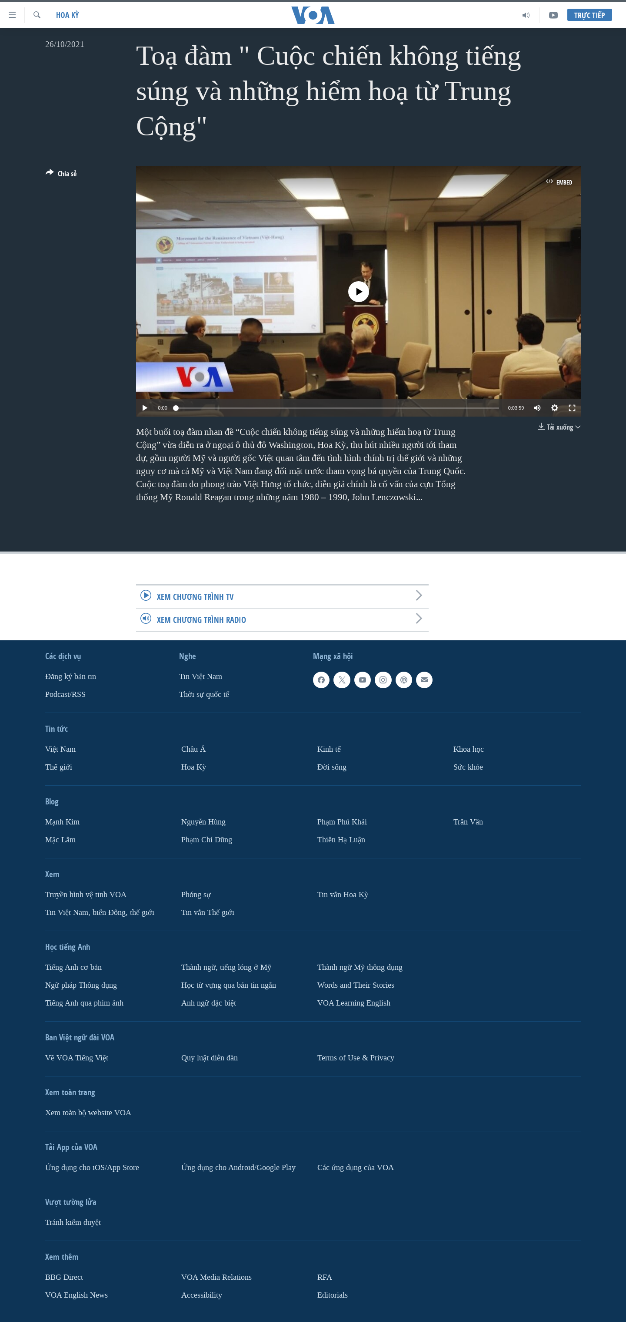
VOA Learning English (353, 1003)
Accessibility (201, 1295)
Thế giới (58, 767)
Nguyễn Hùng (203, 822)
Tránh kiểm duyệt (73, 1223)
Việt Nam (60, 749)
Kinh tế (329, 749)
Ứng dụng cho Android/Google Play (238, 1168)
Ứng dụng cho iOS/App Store (92, 1168)
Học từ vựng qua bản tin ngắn (228, 985)
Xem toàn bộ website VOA (88, 1113)
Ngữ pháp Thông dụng (81, 985)
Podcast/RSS (65, 695)
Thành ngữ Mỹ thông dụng (360, 967)
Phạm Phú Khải (342, 822)
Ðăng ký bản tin (70, 677)
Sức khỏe (468, 767)
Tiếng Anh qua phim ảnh (84, 1003)
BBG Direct (64, 1277)
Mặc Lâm (60, 840)
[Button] (61, 175)
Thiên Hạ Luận (341, 840)
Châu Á (193, 749)
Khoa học (468, 749)
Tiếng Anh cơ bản (73, 967)
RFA (324, 1277)
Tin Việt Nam (200, 677)
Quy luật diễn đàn (209, 1058)
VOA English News (76, 1295)
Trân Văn (468, 822)
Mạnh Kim (62, 822)
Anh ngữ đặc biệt (208, 1003)
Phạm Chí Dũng (206, 840)
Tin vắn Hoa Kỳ (342, 895)
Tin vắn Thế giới (207, 913)
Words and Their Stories (355, 985)
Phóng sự (196, 895)
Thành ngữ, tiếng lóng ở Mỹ (226, 967)
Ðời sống (331, 767)
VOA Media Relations (216, 1277)
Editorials (332, 1295)
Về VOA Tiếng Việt (76, 1058)
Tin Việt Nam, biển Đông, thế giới (99, 913)
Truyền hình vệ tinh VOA (86, 895)
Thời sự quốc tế (204, 695)
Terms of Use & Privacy (355, 1058)
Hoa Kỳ (67, 15)
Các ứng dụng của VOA (355, 1168)
